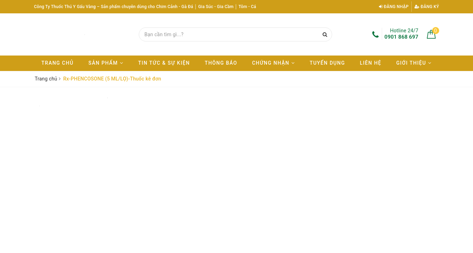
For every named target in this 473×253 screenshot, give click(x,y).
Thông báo (221, 63)
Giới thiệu (413, 63)
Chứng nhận (273, 63)
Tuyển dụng (327, 63)
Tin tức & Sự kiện (164, 63)
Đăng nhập (394, 6)
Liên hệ (370, 63)
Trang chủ (58, 63)
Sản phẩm (105, 63)
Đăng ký (427, 6)
